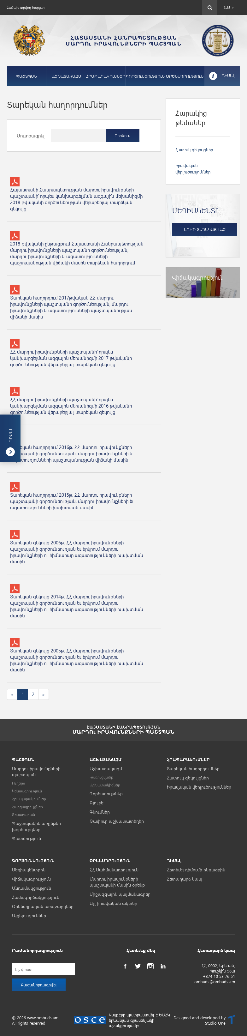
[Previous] (12, 694)
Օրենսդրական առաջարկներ (43, 906)
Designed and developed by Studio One (199, 1020)
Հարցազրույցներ (27, 806)
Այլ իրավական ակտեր (113, 903)
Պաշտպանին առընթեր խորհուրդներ (36, 826)
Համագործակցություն (35, 897)
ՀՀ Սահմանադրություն (114, 870)
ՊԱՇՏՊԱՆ (26, 76)
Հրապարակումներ (29, 799)
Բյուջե (96, 803)
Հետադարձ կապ (184, 879)
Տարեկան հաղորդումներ (193, 769)
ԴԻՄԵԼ (228, 75)
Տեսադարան (23, 814)
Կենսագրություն (27, 791)
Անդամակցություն (31, 888)
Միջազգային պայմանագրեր (120, 894)
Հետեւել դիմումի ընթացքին (196, 870)
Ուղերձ (18, 783)
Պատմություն (26, 838)
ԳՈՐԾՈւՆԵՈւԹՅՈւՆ (145, 76)
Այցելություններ (29, 915)
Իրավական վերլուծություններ (199, 787)
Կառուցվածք (101, 777)
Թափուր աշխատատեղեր (117, 821)
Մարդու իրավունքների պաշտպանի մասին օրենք (117, 882)
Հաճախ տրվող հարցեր (25, 7)
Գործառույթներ (106, 794)
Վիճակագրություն (31, 879)
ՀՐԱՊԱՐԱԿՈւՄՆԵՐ (105, 76)
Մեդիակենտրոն (28, 870)
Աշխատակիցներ (105, 785)
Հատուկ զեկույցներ (194, 149)
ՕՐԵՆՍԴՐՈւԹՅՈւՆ (184, 76)
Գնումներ (100, 812)
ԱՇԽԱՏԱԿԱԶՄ (66, 76)
